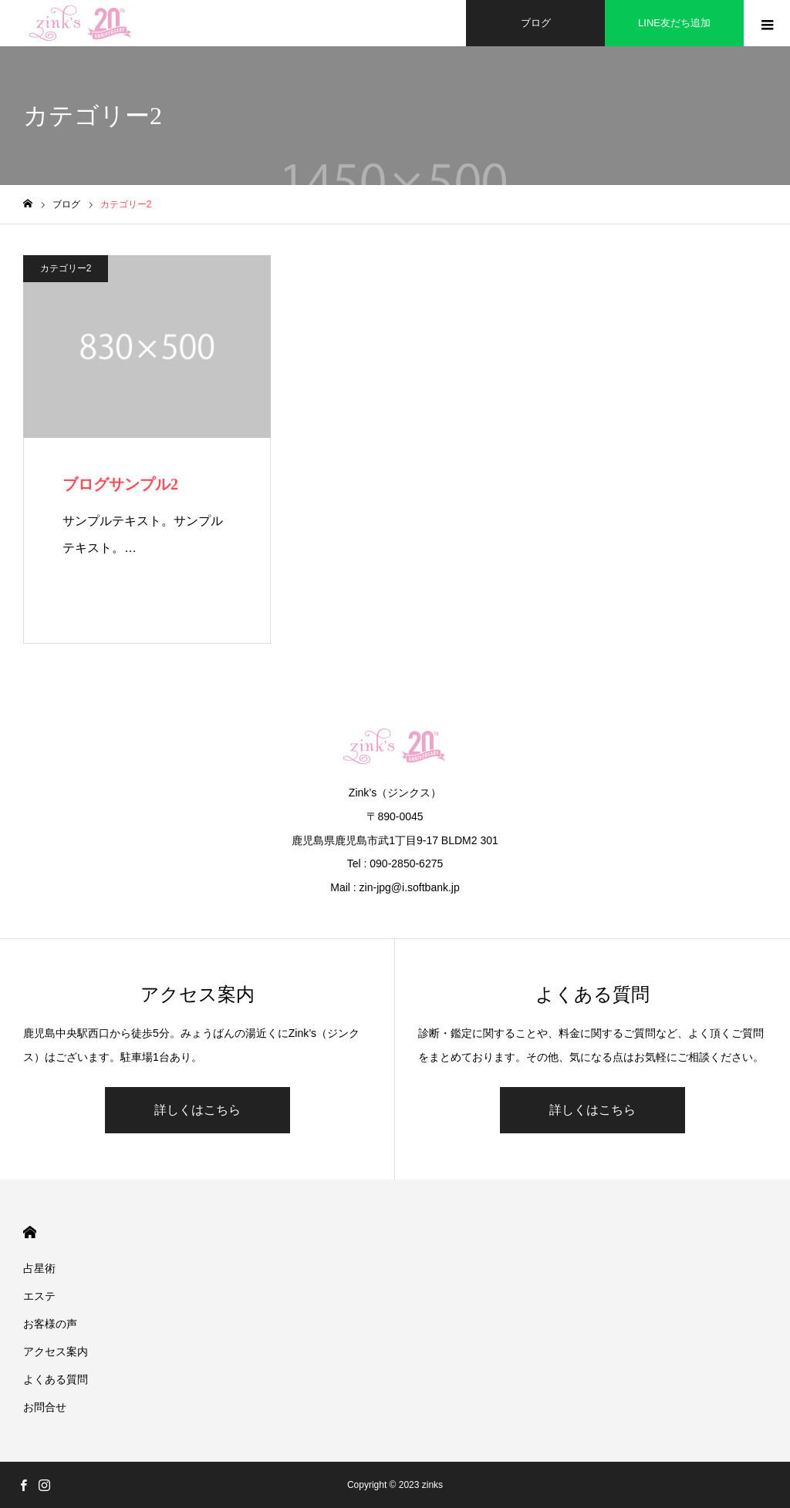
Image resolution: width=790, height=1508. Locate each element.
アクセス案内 (55, 1351)
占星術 (39, 1268)
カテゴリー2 (66, 268)
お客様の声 (50, 1324)
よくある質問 (55, 1379)
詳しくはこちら (197, 1109)
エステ (39, 1296)
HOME (29, 1232)
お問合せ (44, 1407)
